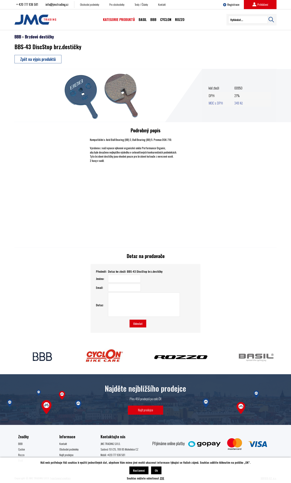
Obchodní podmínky (89, 4)
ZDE (162, 478)
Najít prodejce (145, 410)
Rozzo (21, 455)
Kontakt (162, 4)
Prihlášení (260, 4)
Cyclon (21, 449)
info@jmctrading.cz (56, 4)
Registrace (231, 4)
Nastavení (139, 470)
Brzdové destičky (39, 36)
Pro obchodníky (117, 4)
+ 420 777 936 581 (27, 4)
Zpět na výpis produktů (38, 59)
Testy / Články (141, 4)
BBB (17, 36)
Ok (156, 470)
